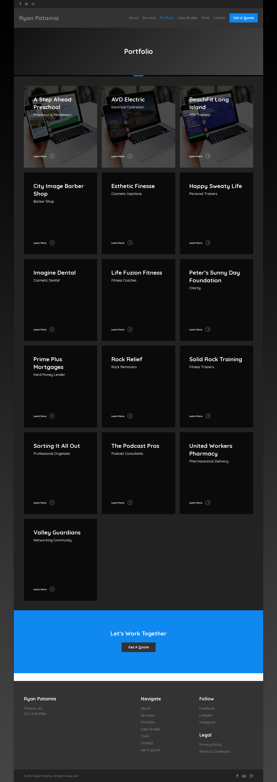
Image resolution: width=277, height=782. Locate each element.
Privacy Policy (210, 744)
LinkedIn (206, 715)
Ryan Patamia (39, 18)
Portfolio (148, 722)
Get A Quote (150, 750)
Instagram (207, 722)
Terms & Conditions (214, 751)
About (145, 708)
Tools (145, 736)
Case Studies (150, 729)
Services (147, 715)
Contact (147, 743)
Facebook (207, 708)
